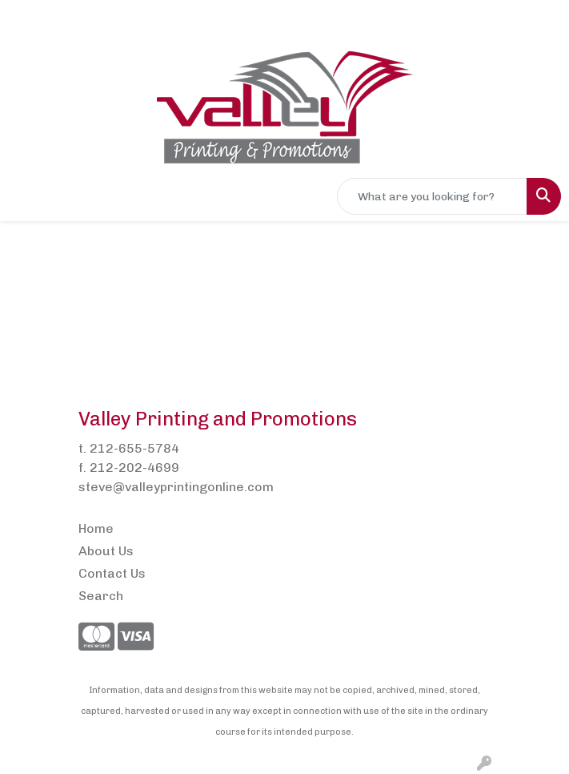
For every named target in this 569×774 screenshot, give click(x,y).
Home (96, 528)
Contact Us (112, 573)
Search (100, 595)
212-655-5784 (134, 448)
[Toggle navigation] (25, 196)
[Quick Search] (432, 196)
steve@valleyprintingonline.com (176, 486)
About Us (106, 550)
